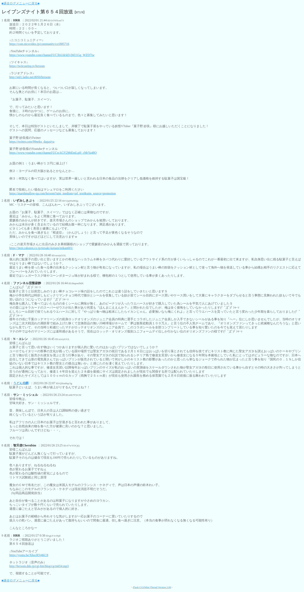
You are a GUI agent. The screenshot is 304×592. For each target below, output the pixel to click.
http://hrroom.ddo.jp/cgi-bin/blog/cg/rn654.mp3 (39, 566)
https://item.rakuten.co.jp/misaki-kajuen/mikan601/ (41, 248)
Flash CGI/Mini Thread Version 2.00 (152, 587)
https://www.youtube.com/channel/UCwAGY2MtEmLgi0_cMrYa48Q (53, 152)
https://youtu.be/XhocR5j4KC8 (28, 555)
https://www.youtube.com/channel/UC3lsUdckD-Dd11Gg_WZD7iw (51, 55)
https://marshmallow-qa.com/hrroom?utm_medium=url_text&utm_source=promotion (62, 193)
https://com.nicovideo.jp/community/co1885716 (39, 44)
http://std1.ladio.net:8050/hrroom (29, 77)
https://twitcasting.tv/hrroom (27, 66)
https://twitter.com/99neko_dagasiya (31, 141)
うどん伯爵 (21, 383)
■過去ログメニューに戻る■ (20, 3)
